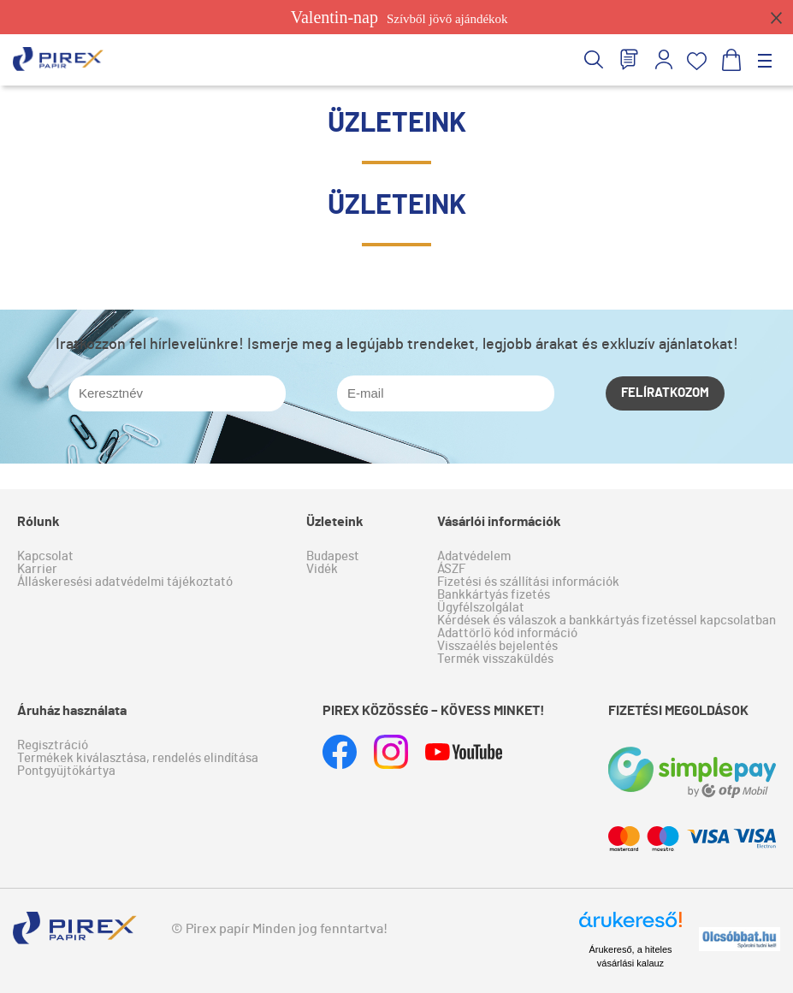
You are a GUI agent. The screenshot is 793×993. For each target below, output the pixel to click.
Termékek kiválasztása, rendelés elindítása (137, 758)
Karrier (37, 569)
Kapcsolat (45, 556)
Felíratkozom (665, 393)
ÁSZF (451, 569)
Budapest (332, 556)
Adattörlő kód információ (507, 633)
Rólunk (38, 522)
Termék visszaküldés (495, 659)
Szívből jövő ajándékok (399, 17)
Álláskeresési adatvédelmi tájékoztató (125, 582)
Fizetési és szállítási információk (528, 582)
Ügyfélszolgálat (480, 607)
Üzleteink (335, 522)
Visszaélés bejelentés (497, 646)
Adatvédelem (474, 556)
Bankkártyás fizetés (493, 594)
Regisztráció (52, 745)
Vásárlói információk (499, 522)
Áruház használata (72, 711)
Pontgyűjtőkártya (66, 771)
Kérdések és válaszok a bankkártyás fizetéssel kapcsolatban (606, 620)
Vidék (322, 569)
